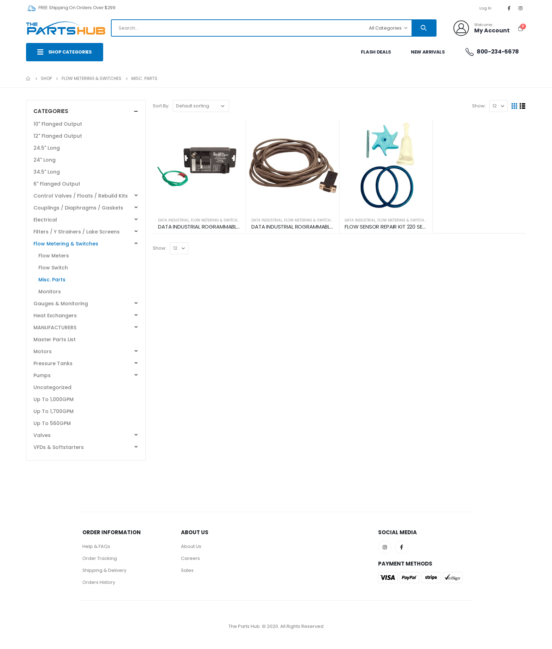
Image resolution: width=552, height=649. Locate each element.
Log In (485, 8)
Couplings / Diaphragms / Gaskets (78, 207)
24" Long (44, 159)
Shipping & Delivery (104, 570)
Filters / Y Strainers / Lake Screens (76, 231)
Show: (479, 105)
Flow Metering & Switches (216, 220)
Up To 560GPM (52, 423)
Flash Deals (376, 52)
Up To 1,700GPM (53, 411)
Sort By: (161, 105)
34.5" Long (46, 171)
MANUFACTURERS (54, 327)
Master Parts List (54, 339)
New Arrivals (428, 52)
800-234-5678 (492, 51)
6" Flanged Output (56, 183)
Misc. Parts (51, 279)
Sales (187, 570)
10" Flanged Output (57, 123)
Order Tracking (99, 558)
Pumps (42, 375)
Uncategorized (52, 387)
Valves (42, 435)
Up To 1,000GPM (53, 399)
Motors (42, 351)
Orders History (98, 582)
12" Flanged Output (57, 135)
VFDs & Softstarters (58, 447)
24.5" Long (46, 147)
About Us (191, 546)
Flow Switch (53, 267)
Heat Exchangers (55, 315)
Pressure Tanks (53, 363)
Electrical (45, 219)
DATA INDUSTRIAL (173, 220)
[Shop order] (201, 106)
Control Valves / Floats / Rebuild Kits (80, 195)
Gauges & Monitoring (60, 303)
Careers (190, 558)
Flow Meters (53, 255)
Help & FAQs (96, 546)
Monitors (49, 291)
